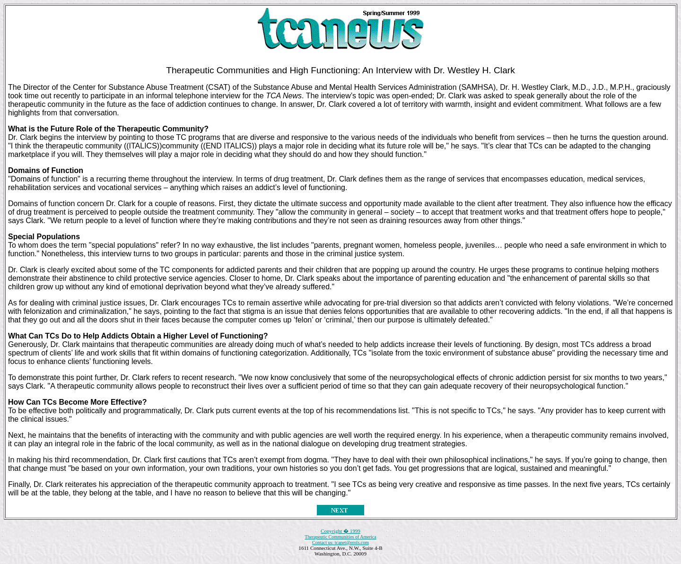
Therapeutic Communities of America (340, 536)
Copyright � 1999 (340, 531)
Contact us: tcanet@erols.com (340, 542)
